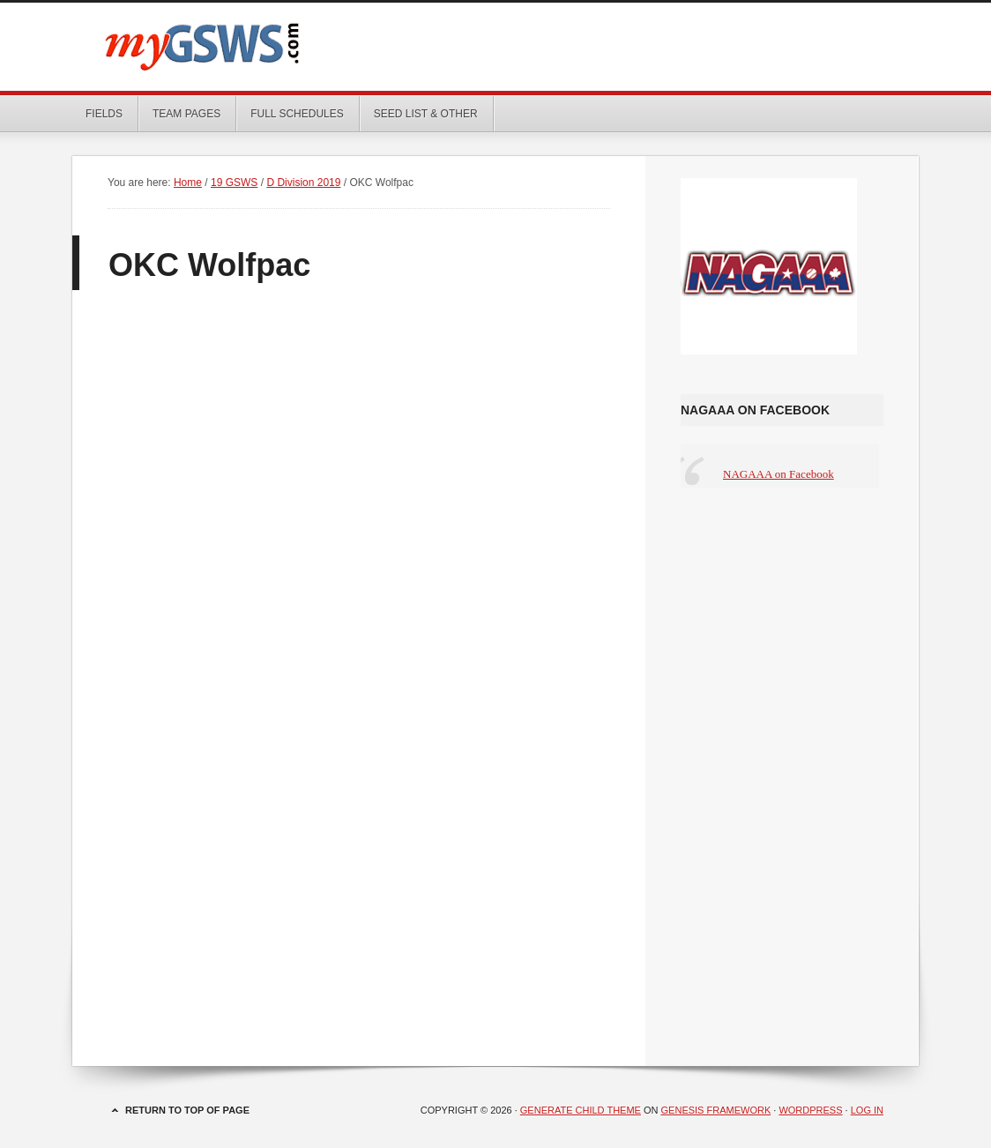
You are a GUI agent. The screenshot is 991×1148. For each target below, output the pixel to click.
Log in (867, 1110)
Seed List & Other (419, 114)
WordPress (810, 1110)
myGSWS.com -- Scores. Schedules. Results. (495, 47)
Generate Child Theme (580, 1110)
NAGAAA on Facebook (755, 410)
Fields (104, 114)
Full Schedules (290, 114)
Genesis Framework (716, 1110)
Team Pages (179, 114)
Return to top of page (187, 1110)
